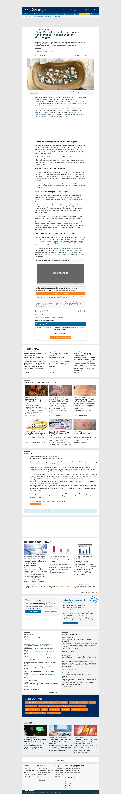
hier (66, 297)
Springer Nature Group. (57, 793)
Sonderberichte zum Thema (36, 542)
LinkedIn (67, 782)
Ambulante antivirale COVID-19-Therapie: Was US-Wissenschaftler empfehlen (35, 356)
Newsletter (58, 776)
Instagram (68, 788)
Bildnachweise (41, 780)
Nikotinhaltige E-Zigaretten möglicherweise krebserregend (39, 652)
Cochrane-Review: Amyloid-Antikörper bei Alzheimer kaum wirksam (39, 667)
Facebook (68, 784)
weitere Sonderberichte (89, 593)
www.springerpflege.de (72, 770)
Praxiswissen (43, 14)
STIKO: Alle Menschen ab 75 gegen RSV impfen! (59, 434)
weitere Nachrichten (53, 692)
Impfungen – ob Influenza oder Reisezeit (85, 558)
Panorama (27, 776)
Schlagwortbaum (42, 768)
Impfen (42, 317)
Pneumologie (65, 710)
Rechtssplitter (30, 713)
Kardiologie (55, 706)
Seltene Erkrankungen (54, 713)
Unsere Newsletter (33, 699)
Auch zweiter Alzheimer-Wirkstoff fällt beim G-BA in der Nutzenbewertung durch (38, 679)
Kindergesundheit (66, 706)
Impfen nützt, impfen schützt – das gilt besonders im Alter (36, 434)
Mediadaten (58, 768)
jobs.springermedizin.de (72, 772)
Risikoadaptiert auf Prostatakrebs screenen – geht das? (78, 676)
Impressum (40, 776)
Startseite (27, 768)
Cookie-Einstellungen (43, 774)
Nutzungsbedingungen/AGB (45, 770)
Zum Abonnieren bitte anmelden (60, 338)
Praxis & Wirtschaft (29, 774)
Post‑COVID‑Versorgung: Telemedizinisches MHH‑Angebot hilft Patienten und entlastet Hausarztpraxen (84, 356)
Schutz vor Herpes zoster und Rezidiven (83, 434)
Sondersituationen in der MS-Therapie (59, 561)
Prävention (48, 317)
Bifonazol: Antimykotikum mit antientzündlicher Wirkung (60, 400)
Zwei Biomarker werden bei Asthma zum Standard (37, 655)
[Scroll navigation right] (97, 14)
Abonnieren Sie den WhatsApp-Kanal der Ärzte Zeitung (35, 741)
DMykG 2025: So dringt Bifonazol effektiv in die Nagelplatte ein (33, 401)
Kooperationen (66, 14)
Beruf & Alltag (63, 703)
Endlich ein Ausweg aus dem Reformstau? (34, 638)
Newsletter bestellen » (70, 623)
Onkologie (44, 710)
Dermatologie (74, 703)
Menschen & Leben (79, 706)
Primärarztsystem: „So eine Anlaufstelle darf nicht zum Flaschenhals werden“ (38, 658)
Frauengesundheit (31, 706)
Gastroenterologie (44, 706)
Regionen (75, 14)
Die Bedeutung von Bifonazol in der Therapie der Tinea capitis (84, 400)
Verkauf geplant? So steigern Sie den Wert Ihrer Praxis (38, 648)
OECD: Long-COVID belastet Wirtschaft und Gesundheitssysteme (58, 356)
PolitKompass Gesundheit (79, 710)
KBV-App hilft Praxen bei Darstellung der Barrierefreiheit (39, 671)
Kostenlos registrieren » (51, 612)
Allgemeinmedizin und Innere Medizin (37, 703)
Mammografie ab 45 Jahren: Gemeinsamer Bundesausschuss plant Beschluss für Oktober (40, 689)
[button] (93, 10)
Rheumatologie (40, 713)
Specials (58, 14)
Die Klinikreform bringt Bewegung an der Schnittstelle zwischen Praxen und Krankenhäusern (35, 563)
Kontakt (39, 778)
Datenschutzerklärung (43, 772)
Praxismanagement (57, 317)
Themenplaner (59, 770)
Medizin (36, 14)
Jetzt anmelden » (33, 612)
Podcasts (51, 14)
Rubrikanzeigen (59, 772)
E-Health (92, 703)
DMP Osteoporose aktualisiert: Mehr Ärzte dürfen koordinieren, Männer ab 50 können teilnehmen (41, 684)
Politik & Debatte (84, 14)
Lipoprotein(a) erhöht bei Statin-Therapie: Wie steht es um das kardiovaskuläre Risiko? (85, 741)
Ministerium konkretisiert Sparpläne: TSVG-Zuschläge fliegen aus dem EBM (41, 663)
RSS (56, 778)
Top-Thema (53, 703)
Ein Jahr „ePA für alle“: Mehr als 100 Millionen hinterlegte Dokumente (60, 741)
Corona (37, 317)
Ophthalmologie (54, 710)
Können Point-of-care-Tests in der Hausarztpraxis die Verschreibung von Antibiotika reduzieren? (38, 645)
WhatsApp (68, 786)
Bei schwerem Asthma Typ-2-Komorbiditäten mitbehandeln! (40, 641)
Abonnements (59, 774)
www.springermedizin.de (72, 768)
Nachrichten (28, 14)
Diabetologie (83, 703)
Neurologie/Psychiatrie (32, 710)
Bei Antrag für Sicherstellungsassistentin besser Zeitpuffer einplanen (39, 675)
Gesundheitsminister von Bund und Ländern (70, 250)
